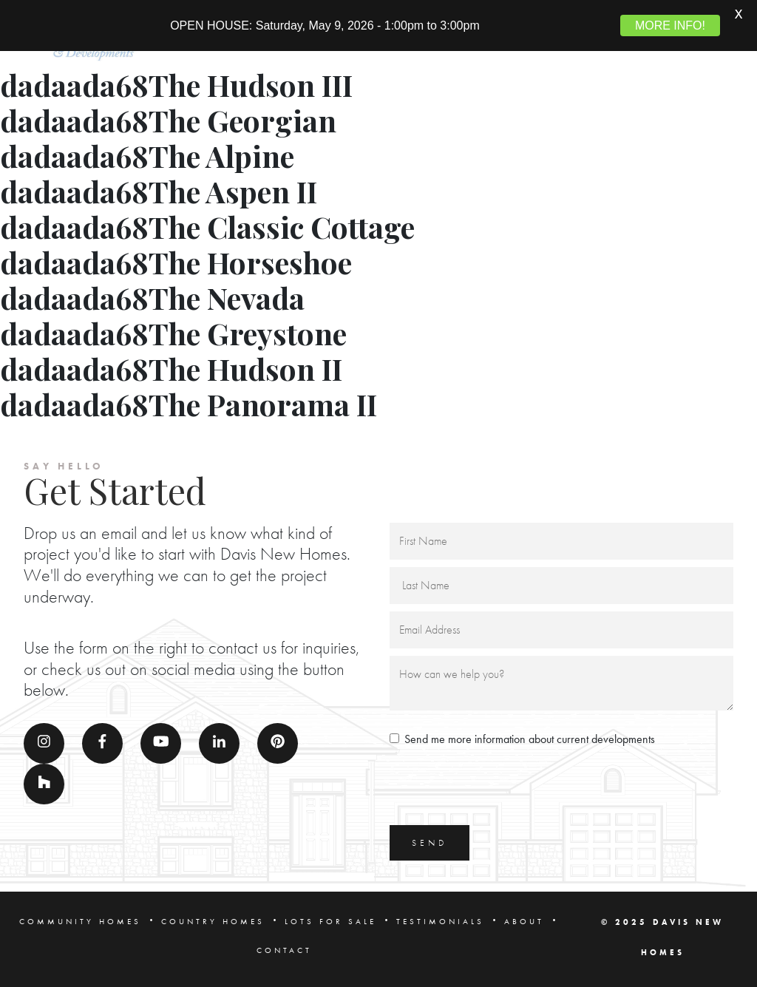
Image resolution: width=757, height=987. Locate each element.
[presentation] (502, 786)
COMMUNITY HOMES (80, 918)
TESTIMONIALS (440, 918)
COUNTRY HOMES (213, 918)
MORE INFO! (670, 25)
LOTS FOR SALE (330, 918)
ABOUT (524, 918)
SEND (429, 840)
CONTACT (284, 947)
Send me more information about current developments (529, 736)
